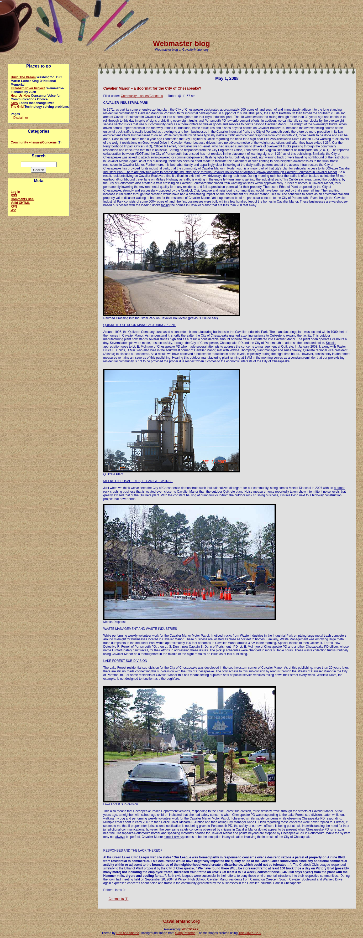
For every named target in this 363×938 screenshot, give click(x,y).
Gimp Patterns (185, 933)
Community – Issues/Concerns (34, 142)
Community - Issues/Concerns (142, 96)
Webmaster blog (181, 43)
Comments (22, 199)
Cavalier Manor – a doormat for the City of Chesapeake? (152, 88)
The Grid (17, 107)
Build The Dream (23, 77)
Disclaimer (20, 118)
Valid (20, 203)
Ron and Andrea (127, 933)
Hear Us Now (20, 95)
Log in (15, 192)
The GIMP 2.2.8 (250, 933)
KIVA (14, 103)
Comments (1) (118, 899)
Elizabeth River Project (28, 88)
